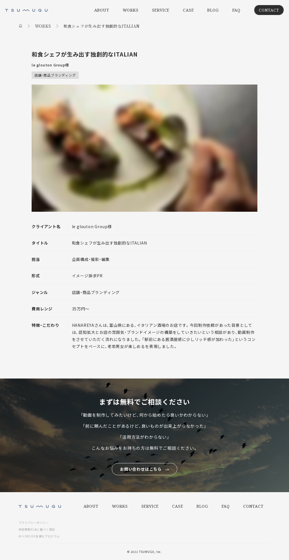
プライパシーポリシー (34, 522)
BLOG (212, 10)
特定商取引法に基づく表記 (37, 529)
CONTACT (269, 10)
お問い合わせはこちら (141, 469)
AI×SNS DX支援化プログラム (39, 536)
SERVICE (161, 10)
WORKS (131, 10)
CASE (188, 10)
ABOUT (101, 10)
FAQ (236, 10)
